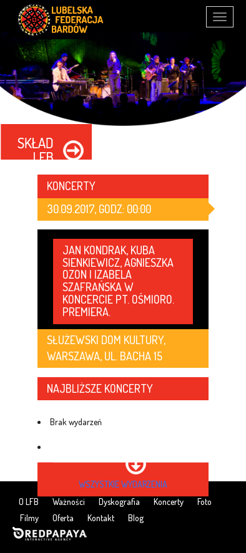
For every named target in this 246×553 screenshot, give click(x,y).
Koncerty (169, 501)
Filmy (29, 517)
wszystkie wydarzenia (123, 484)
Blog (136, 517)
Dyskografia (119, 501)
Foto (204, 501)
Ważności (68, 501)
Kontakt (100, 517)
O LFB (29, 501)
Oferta (63, 517)
